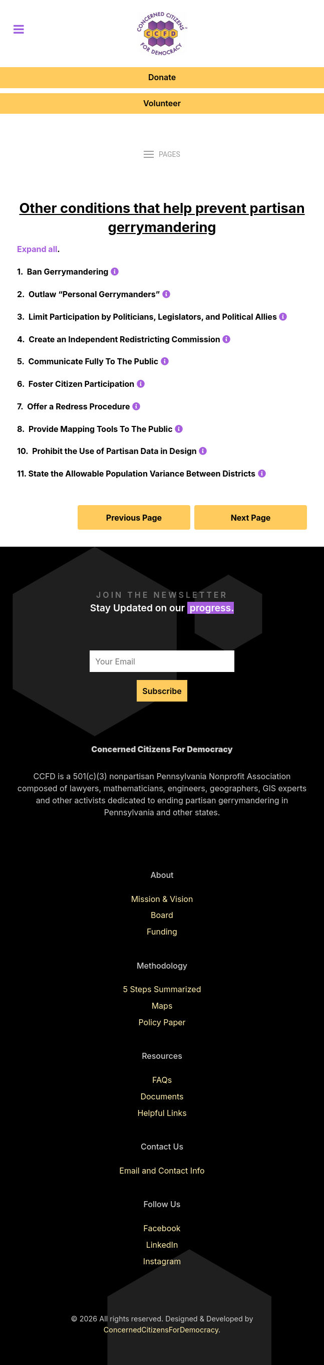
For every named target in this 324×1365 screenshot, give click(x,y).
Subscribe (161, 691)
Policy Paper (161, 1022)
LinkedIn (162, 1245)
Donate (162, 77)
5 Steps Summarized (162, 989)
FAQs (162, 1080)
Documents (161, 1096)
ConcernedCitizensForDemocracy (161, 1329)
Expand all (37, 249)
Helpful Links (161, 1113)
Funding (162, 932)
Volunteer (162, 103)
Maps (162, 1006)
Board (162, 915)
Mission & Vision (162, 899)
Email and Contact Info (161, 1171)
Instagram (162, 1261)
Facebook (161, 1228)
